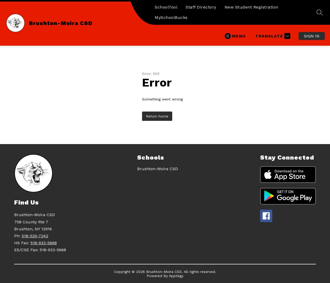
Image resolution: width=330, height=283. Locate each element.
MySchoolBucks (171, 17)
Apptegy (176, 276)
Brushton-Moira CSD (157, 168)
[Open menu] (235, 36)
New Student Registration (251, 7)
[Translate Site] (272, 36)
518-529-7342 (35, 235)
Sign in (311, 36)
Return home (157, 116)
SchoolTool (166, 7)
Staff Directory (201, 7)
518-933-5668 (43, 242)
